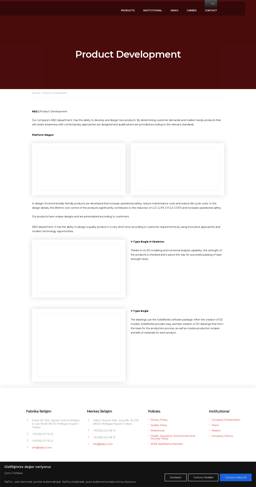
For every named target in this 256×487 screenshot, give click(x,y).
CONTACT (216, 9)
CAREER (197, 9)
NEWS (179, 9)
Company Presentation (226, 419)
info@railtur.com (42, 447)
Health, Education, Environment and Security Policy (173, 437)
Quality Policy (159, 425)
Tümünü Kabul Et (236, 477)
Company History (222, 436)
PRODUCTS (133, 9)
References (158, 430)
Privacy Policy (159, 419)
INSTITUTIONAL (158, 9)
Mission (216, 430)
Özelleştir (176, 477)
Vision (215, 425)
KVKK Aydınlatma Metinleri (167, 443)
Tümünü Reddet (203, 477)
